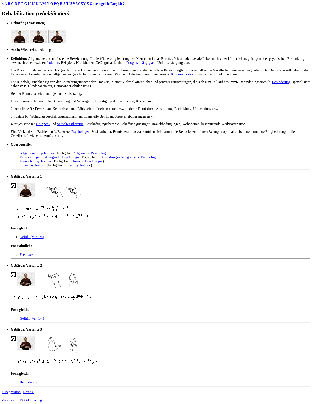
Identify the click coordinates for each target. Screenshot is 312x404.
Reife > (28, 392)
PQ (56, 4)
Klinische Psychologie (36, 161)
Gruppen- (43, 124)
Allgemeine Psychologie (37, 153)
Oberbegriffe (100, 4)
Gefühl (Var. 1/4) (32, 237)
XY (83, 4)
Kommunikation (183, 74)
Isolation (53, 62)
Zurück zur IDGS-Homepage (23, 400)
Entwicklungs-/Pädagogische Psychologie (50, 157)
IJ (33, 4)
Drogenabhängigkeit (141, 62)
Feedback (26, 254)
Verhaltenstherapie (70, 124)
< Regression (11, 392)
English (116, 4)
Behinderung (281, 82)
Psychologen (80, 131)
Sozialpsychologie (33, 165)
